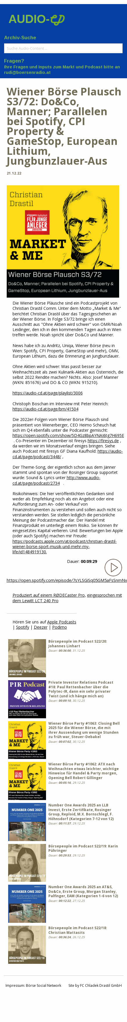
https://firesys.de (103, 440)
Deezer (40, 627)
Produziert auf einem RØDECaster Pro (49, 595)
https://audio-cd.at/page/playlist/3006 (48, 393)
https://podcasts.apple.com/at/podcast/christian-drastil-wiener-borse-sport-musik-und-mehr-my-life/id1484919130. (65, 546)
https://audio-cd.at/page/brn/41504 (45, 409)
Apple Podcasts (61, 622)
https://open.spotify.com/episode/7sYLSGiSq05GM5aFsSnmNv (67, 580)
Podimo (59, 627)
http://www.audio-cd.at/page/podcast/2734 (56, 480)
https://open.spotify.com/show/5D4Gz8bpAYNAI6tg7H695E (68, 435)
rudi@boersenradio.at (27, 72)
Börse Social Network (43, 985)
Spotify (22, 627)
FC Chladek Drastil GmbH (101, 985)
